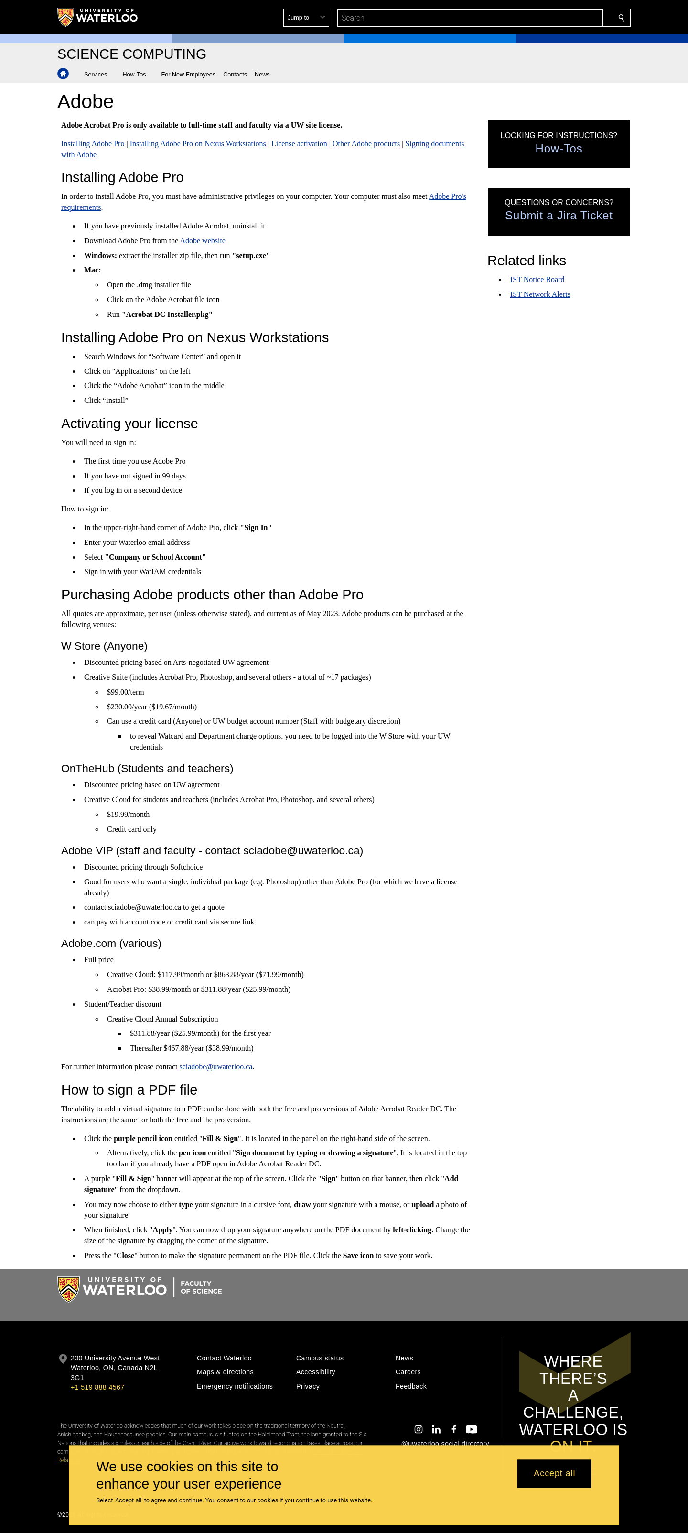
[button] (552, 17)
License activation (299, 144)
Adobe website (203, 241)
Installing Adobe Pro (92, 144)
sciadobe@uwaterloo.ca (215, 1067)
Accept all (554, 1474)
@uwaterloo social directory (445, 1443)
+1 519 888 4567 (97, 1387)
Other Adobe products (366, 144)
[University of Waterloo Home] (98, 17)
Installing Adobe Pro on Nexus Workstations (198, 144)
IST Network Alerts (540, 294)
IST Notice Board (537, 279)
